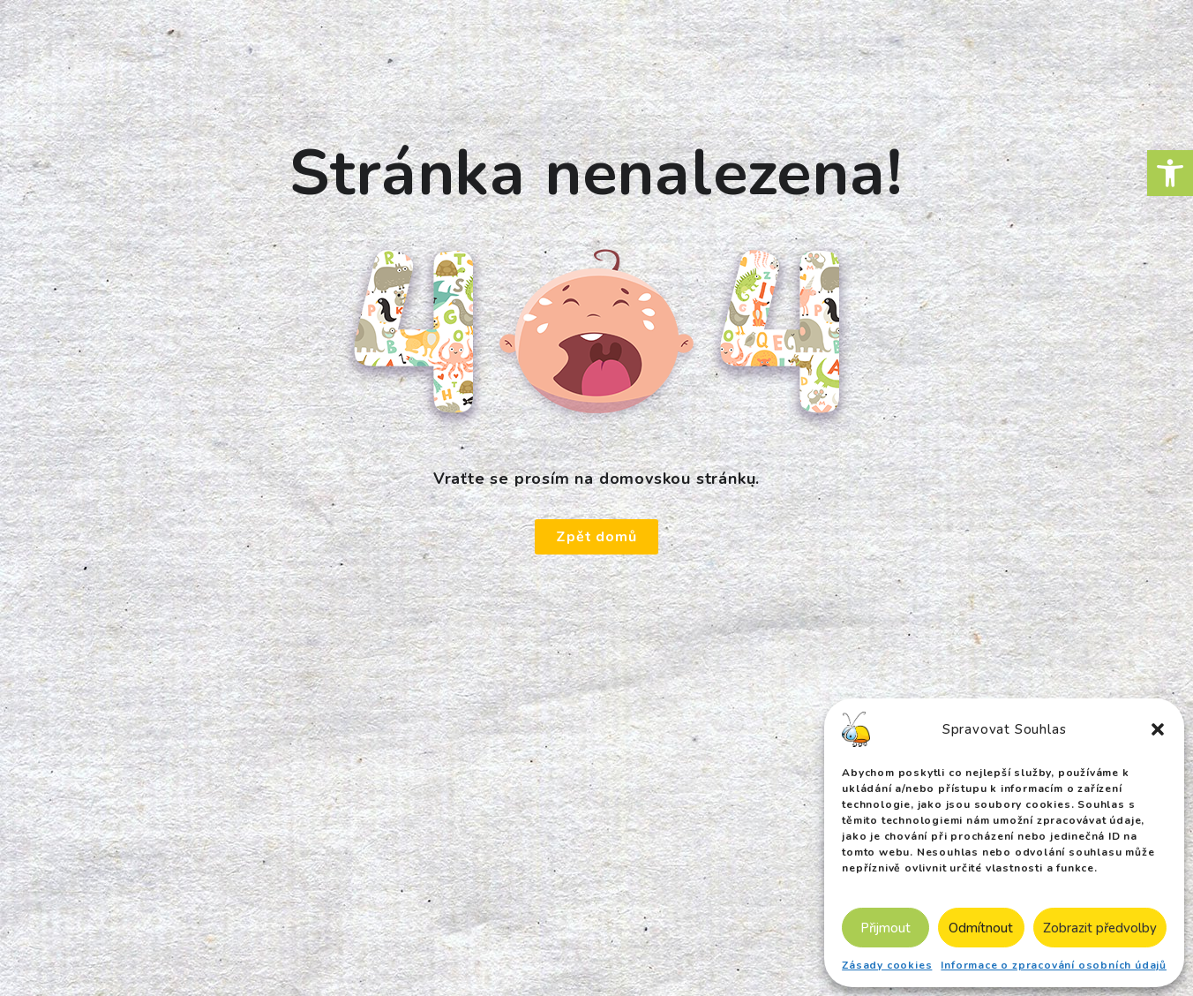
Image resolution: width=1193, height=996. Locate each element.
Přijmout (885, 928)
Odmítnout (981, 928)
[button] (1170, 173)
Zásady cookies (887, 965)
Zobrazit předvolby (1100, 928)
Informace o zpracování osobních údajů (1054, 965)
